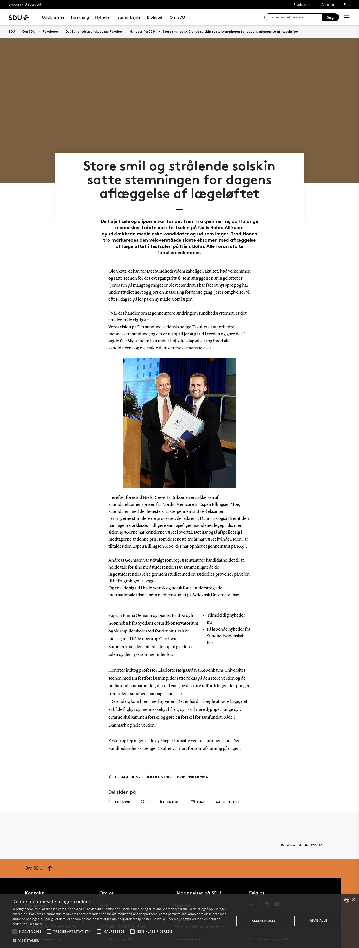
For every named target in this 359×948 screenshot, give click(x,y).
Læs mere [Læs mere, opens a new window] (35, 924)
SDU (12, 31)
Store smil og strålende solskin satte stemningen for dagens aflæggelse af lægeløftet (230, 31)
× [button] (353, 900)
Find (347, 4)
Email (197, 802)
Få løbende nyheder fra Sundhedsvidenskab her (228, 636)
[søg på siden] (295, 17)
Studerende (302, 4)
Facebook (119, 802)
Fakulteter (50, 31)
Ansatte (327, 4)
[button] (15, 932)
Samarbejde (129, 17)
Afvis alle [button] (318, 920)
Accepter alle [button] (264, 921)
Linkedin (170, 802)
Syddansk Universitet (25, 4)
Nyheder (103, 17)
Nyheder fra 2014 (142, 31)
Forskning (80, 17)
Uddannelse (53, 17)
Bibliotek (155, 17)
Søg (330, 17)
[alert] (179, 921)
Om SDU (177, 17)
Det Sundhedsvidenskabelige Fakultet (93, 31)
